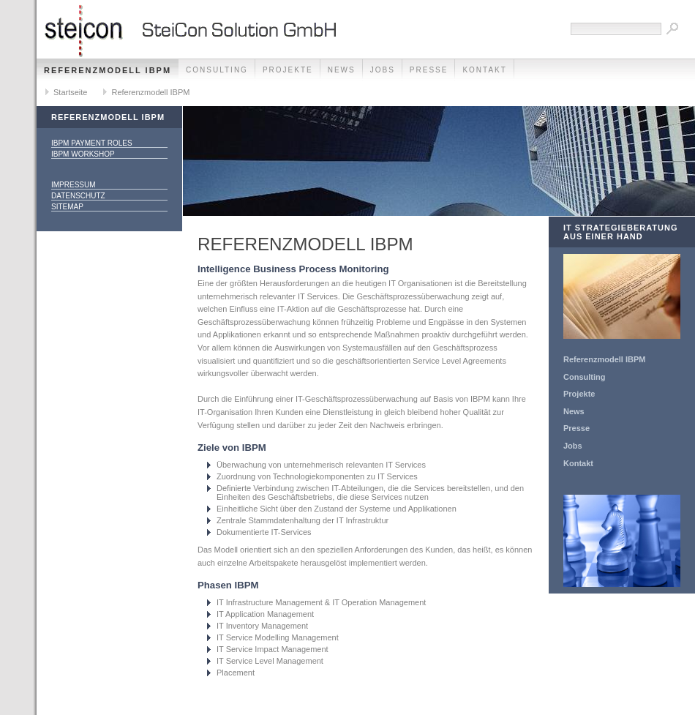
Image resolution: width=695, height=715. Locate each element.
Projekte (288, 70)
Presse (429, 70)
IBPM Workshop (83, 154)
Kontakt (484, 70)
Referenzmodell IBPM (107, 70)
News (342, 70)
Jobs (382, 70)
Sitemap (67, 207)
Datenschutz (78, 196)
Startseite (70, 92)
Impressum (73, 185)
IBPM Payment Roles (91, 143)
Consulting (217, 70)
